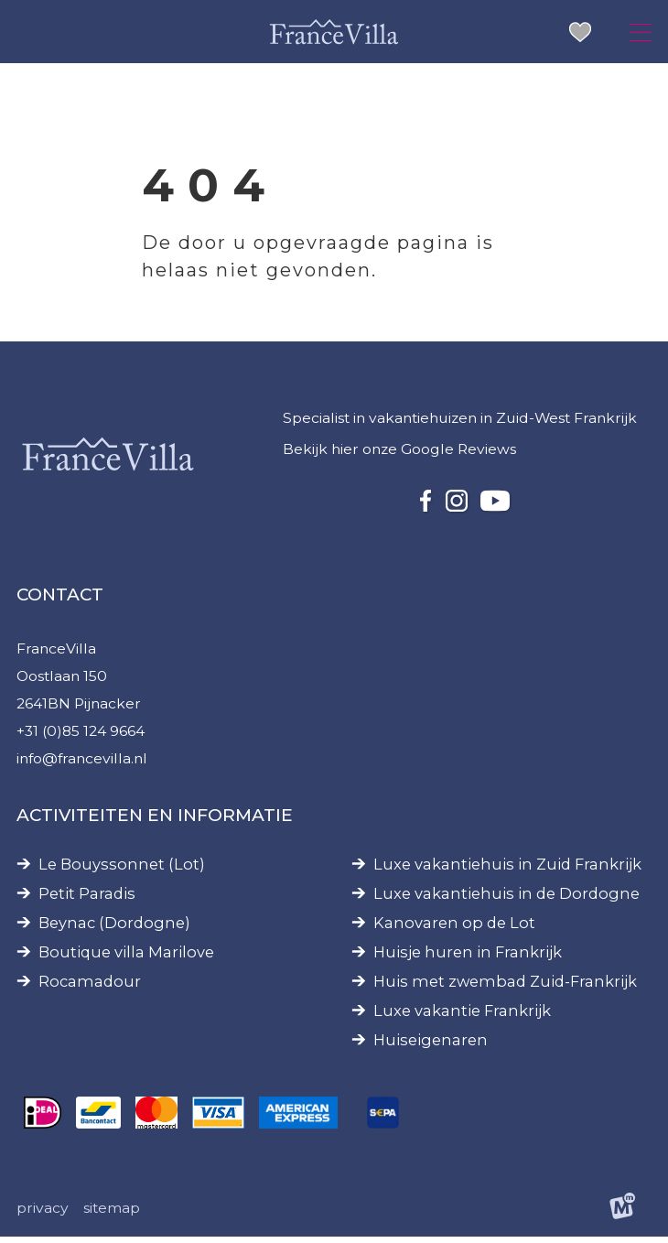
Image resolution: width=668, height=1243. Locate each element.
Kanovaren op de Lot (454, 927)
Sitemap (112, 1213)
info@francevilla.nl (83, 763)
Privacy (42, 1213)
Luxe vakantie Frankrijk (462, 1015)
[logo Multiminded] (622, 1214)
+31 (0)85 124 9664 (81, 735)
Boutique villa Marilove (126, 957)
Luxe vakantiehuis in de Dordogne (506, 898)
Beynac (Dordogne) (114, 927)
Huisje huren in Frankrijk (467, 957)
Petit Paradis (86, 898)
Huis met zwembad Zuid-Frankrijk (505, 986)
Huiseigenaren (430, 1045)
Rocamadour (89, 986)
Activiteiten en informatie (154, 819)
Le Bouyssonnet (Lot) (121, 869)
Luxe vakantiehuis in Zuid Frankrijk (507, 869)
